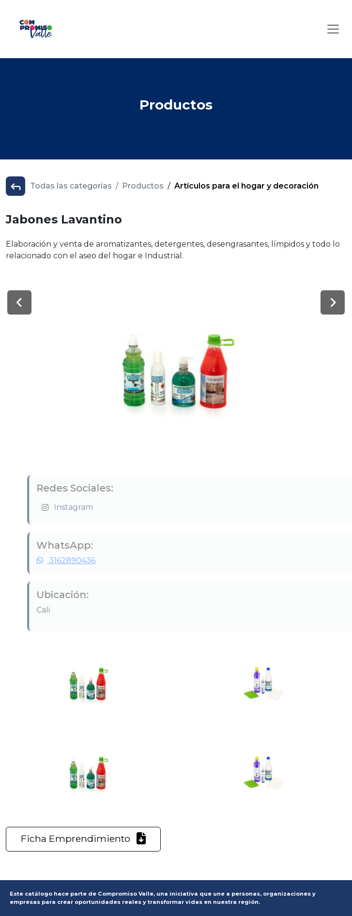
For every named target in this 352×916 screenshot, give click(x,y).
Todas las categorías (71, 185)
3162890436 (82, 560)
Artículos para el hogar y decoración (246, 185)
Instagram (90, 507)
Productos (143, 185)
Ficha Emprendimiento (83, 839)
